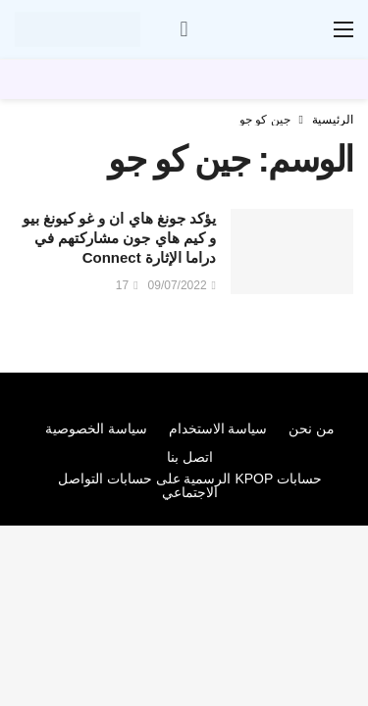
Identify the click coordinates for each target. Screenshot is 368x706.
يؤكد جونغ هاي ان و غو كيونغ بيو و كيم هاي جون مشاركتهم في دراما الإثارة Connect (119, 238)
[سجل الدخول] (184, 29)
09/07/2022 (182, 285)
